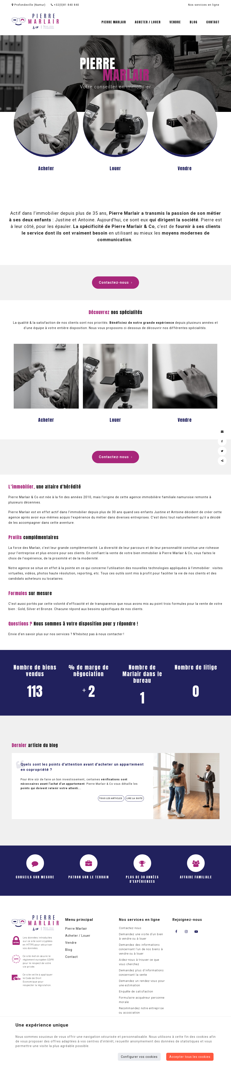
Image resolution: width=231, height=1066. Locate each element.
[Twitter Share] (222, 451)
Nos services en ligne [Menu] (139, 920)
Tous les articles (111, 798)
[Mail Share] (222, 431)
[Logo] (35, 21)
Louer (115, 168)
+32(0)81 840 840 (65, 4)
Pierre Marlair (113, 22)
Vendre (175, 22)
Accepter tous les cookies (189, 1057)
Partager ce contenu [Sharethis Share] (222, 460)
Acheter (46, 168)
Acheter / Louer (148, 22)
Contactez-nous (115, 282)
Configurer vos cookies (139, 1057)
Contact (213, 22)
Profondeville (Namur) (29, 4)
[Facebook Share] (222, 441)
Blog (193, 22)
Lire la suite (134, 798)
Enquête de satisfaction (136, 991)
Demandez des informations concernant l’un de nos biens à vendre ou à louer (141, 949)
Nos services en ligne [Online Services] (203, 4)
